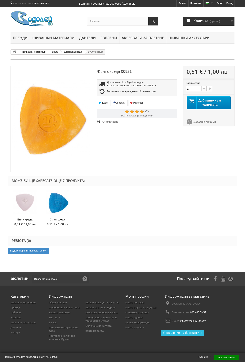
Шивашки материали (53, 37)
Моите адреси (134, 317)
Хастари (16, 317)
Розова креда (155, 219)
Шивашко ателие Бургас (100, 307)
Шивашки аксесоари (189, 37)
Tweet (103, 102)
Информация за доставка (64, 307)
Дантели (87, 37)
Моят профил (137, 296)
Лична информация (137, 322)
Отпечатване (110, 121)
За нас (182, 3)
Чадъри (15, 332)
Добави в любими (205, 127)
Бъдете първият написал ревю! (28, 250)
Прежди (20, 37)
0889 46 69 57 (198, 312)
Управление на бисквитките (182, 332)
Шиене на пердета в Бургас (102, 302)
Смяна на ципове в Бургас (101, 312)
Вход (229, 3)
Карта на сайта (94, 330)
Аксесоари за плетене (143, 37)
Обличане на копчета (98, 325)
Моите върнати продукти (140, 307)
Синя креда (220, 219)
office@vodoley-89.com (193, 320)
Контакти (196, 3)
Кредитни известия (137, 312)
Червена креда (122, 219)
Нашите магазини (59, 312)
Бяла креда (187, 219)
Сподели (119, 102)
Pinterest (136, 102)
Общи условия (58, 302)
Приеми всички (226, 357)
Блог (220, 3)
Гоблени (108, 37)
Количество (193, 83)
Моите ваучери (134, 327)
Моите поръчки (134, 302)
